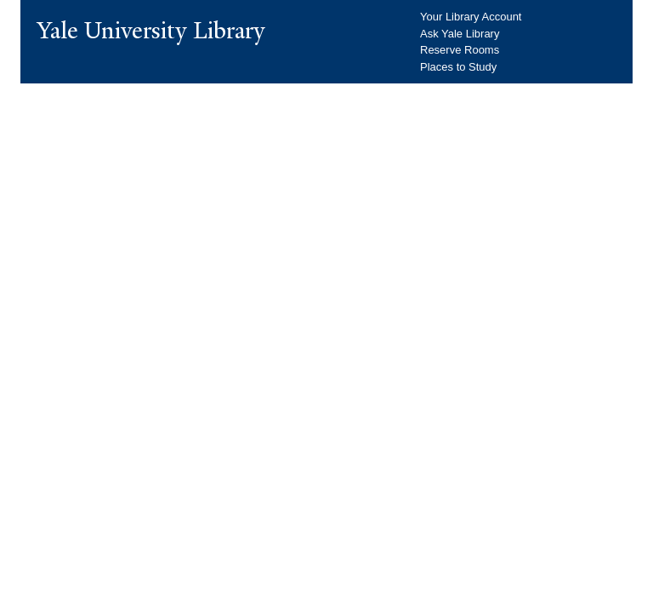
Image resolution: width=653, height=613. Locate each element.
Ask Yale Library (459, 33)
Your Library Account (470, 16)
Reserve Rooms (459, 49)
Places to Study (458, 66)
